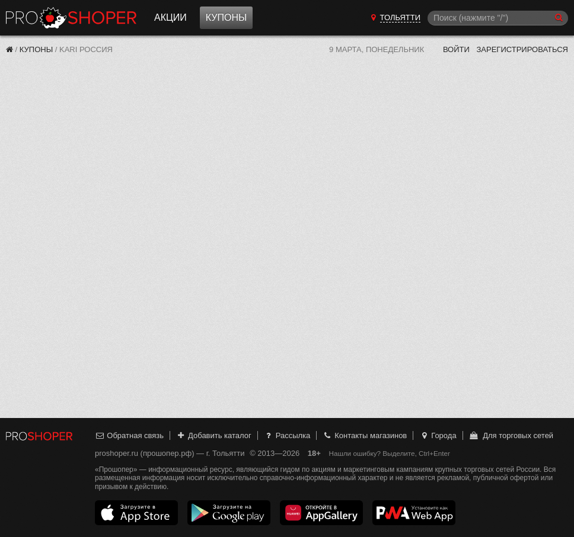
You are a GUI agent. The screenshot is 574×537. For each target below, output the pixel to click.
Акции (170, 17)
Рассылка (286, 435)
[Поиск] (498, 18)
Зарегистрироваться (522, 49)
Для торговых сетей (510, 435)
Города (438, 435)
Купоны (226, 17)
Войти (456, 49)
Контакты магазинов (365, 435)
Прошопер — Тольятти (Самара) (71, 18)
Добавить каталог (213, 435)
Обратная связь (129, 435)
